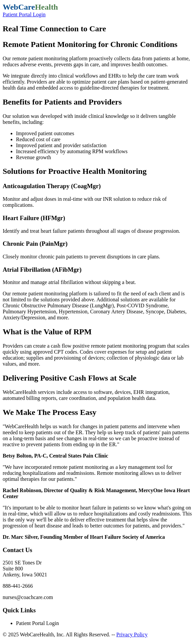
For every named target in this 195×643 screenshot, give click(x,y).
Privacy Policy (132, 634)
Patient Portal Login (24, 14)
